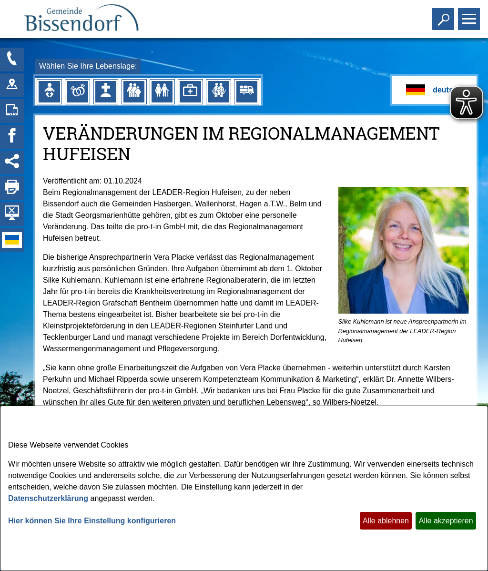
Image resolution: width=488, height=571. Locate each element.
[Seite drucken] (12, 188)
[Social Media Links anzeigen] (12, 162)
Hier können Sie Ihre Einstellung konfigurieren (92, 521)
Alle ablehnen (386, 521)
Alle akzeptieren (446, 521)
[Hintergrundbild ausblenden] (12, 214)
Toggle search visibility (444, 15)
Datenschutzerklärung (48, 498)
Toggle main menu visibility (470, 15)
